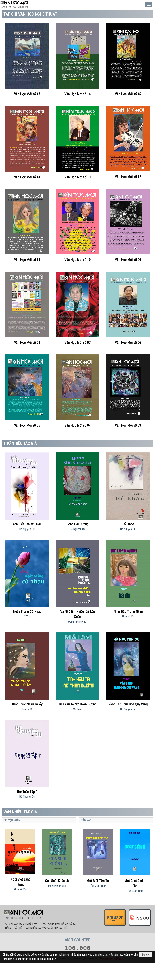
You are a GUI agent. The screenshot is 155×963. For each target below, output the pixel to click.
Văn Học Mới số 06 (128, 343)
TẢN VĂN (86, 820)
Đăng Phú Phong (77, 621)
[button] (148, 4)
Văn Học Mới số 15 (128, 94)
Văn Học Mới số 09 (128, 260)
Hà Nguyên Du (27, 529)
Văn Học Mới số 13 (77, 177)
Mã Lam (77, 709)
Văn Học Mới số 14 (27, 177)
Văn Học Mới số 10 (77, 260)
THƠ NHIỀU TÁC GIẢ (20, 443)
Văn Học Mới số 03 (128, 425)
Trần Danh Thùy (97, 885)
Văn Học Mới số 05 (27, 425)
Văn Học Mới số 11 (27, 260)
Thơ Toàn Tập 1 (27, 792)
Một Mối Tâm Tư (97, 881)
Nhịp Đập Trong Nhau (128, 612)
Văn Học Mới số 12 (128, 177)
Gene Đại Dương (77, 524)
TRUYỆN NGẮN (11, 820)
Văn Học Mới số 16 (77, 94)
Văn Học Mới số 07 (77, 343)
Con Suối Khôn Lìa (57, 881)
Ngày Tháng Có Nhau (27, 612)
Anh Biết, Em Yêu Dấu (27, 524)
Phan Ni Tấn (20, 889)
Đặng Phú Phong (57, 885)
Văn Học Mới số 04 (77, 425)
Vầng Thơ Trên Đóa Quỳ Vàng (128, 704)
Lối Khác (128, 524)
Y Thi (27, 616)
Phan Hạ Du (127, 616)
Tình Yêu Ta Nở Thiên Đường (77, 704)
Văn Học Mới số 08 (27, 343)
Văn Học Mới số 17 (27, 94)
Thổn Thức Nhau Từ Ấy (27, 704)
